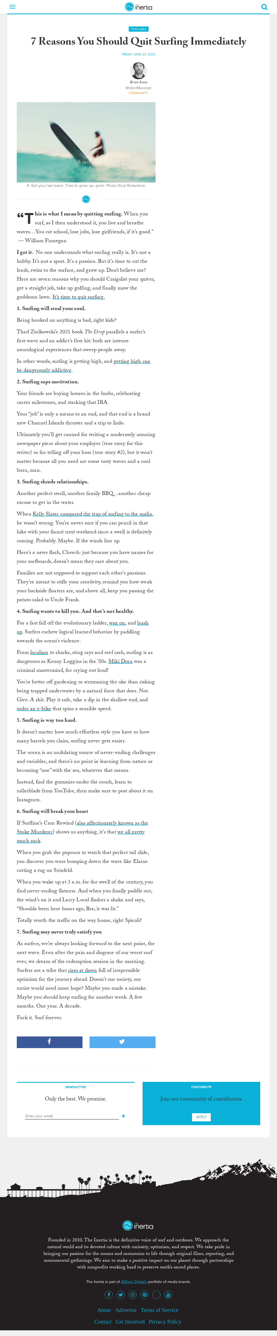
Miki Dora (120, 662)
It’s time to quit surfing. (78, 297)
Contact (103, 1322)
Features (138, 29)
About (104, 1310)
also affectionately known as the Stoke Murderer (82, 828)
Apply (201, 1117)
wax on (117, 623)
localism (39, 653)
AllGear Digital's (134, 1281)
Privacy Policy (165, 1322)
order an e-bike (34, 709)
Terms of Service (160, 1310)
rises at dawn (82, 971)
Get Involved (130, 1322)
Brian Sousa (138, 82)
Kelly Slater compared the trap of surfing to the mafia (92, 514)
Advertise (126, 1310)
